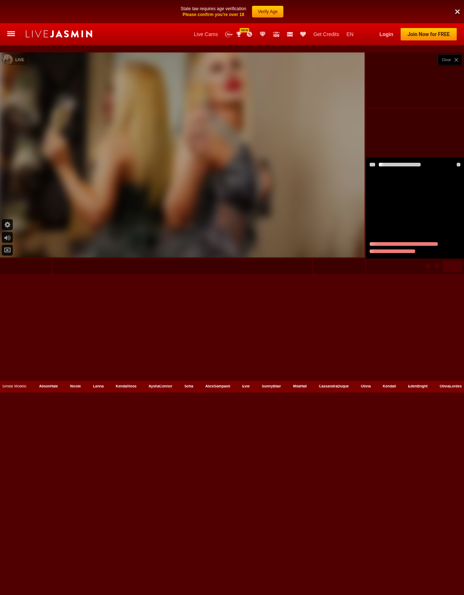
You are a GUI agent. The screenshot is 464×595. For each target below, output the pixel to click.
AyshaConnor (160, 562)
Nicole (75, 562)
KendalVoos (126, 562)
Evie (246, 562)
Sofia (188, 562)
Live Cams (206, 34)
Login (386, 34)
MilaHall (300, 562)
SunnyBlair (271, 562)
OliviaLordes (451, 562)
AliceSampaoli (217, 562)
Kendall (389, 562)
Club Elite (263, 34)
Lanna (98, 562)
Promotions (249, 34)
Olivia (366, 562)
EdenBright (418, 562)
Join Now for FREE (429, 34)
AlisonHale (48, 562)
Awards (239, 34)
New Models (229, 34)
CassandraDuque (334, 562)
